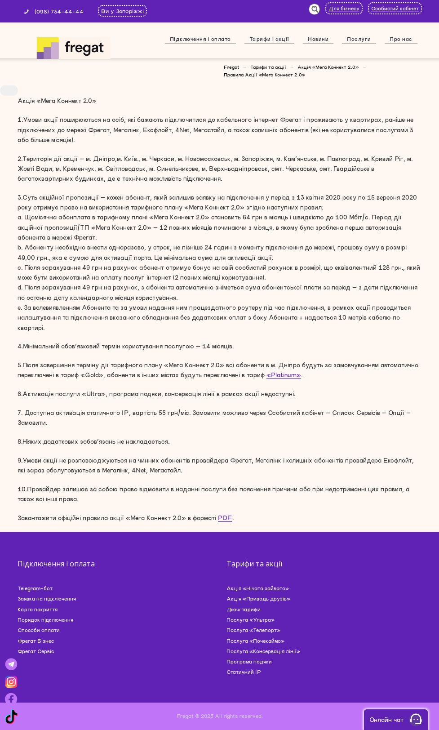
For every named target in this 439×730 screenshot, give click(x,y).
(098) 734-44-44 (59, 11)
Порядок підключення (45, 620)
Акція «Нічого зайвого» (257, 588)
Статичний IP (243, 672)
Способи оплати (39, 630)
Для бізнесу (343, 8)
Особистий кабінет (395, 8)
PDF (225, 517)
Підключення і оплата (200, 39)
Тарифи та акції (268, 67)
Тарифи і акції (269, 39)
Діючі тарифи (243, 609)
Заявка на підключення (47, 598)
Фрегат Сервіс (36, 651)
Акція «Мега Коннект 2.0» (328, 67)
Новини (318, 39)
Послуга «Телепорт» (253, 630)
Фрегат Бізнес (36, 641)
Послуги (359, 39)
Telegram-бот (35, 588)
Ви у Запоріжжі (122, 11)
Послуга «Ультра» (250, 620)
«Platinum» (283, 374)
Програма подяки (249, 661)
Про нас (401, 39)
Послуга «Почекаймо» (255, 641)
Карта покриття (38, 609)
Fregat (231, 67)
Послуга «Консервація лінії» (263, 651)
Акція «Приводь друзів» (258, 598)
